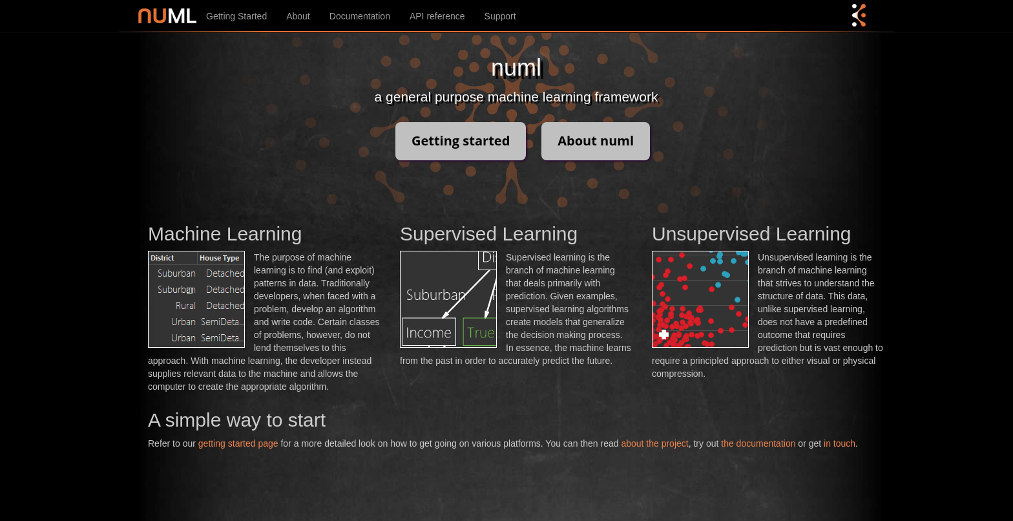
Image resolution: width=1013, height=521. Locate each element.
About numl (596, 140)
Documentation (359, 16)
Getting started (461, 140)
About (298, 16)
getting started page (238, 443)
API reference (437, 16)
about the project (654, 443)
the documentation (758, 443)
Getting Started (236, 16)
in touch (839, 443)
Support (500, 16)
